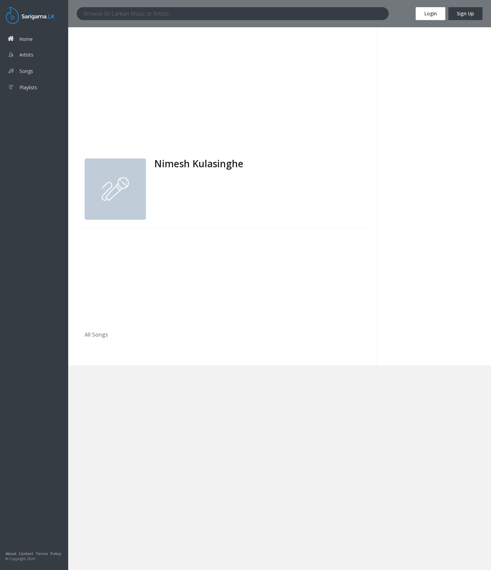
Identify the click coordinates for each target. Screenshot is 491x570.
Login (430, 13)
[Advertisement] (222, 107)
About (10, 553)
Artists (20, 55)
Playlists (22, 88)
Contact (26, 553)
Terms (41, 553)
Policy (55, 553)
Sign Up (465, 13)
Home (20, 38)
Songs (20, 72)
